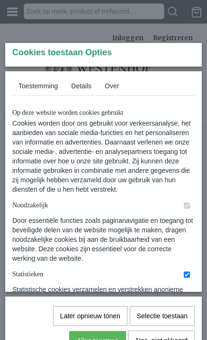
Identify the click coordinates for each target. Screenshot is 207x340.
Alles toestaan (97, 306)
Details (81, 156)
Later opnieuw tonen (90, 281)
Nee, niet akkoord (161, 306)
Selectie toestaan (162, 281)
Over (112, 156)
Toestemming (38, 156)
